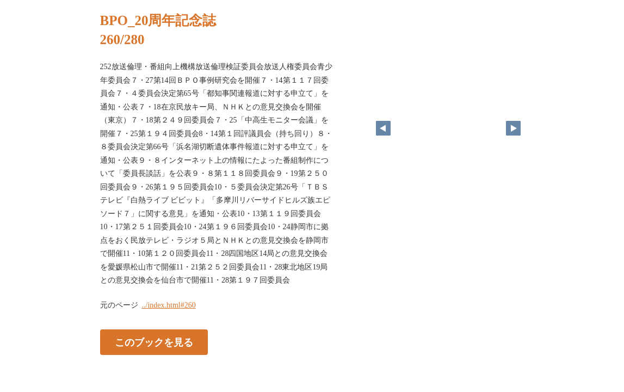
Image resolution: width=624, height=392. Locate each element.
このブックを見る (154, 341)
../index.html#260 (169, 305)
